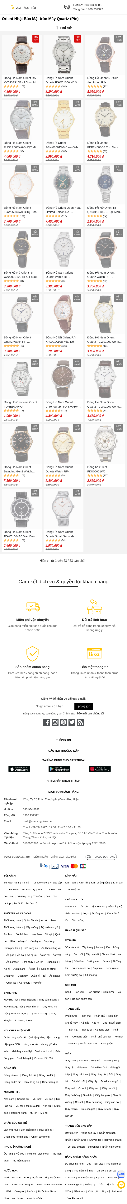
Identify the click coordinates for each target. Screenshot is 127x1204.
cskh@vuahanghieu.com (38, 821)
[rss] (80, 722)
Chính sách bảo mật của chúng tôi (83, 713)
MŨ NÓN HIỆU (12, 1092)
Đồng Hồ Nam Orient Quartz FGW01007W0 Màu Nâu (104, 404)
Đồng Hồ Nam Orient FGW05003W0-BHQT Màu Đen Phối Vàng (21, 210)
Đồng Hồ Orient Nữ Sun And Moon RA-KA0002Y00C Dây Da (102, 80)
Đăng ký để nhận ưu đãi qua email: (63, 698)
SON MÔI (70, 985)
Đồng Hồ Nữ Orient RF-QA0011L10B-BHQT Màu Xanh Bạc (103, 210)
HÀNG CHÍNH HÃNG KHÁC (81, 1156)
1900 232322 (94, 9)
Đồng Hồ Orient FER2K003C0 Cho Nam (102, 145)
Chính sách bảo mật (63, 857)
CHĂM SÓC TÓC (75, 899)
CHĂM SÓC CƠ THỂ (15, 1122)
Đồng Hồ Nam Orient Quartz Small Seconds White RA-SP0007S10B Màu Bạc (61, 534)
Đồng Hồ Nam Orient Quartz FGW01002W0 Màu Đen (104, 340)
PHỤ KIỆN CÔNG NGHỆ (17, 1146)
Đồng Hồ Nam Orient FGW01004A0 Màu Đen (19, 534)
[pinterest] (63, 722)
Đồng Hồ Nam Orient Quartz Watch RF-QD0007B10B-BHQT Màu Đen (103, 275)
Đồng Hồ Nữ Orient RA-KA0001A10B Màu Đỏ (61, 339)
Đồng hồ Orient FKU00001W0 (97, 469)
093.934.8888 (92, 5)
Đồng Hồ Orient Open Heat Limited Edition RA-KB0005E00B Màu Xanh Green (63, 210)
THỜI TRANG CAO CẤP (17, 913)
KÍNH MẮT (71, 875)
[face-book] (46, 722)
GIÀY (68, 1053)
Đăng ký (84, 706)
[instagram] (55, 722)
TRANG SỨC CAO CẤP (78, 1125)
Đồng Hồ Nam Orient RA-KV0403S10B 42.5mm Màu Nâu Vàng (21, 80)
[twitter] (71, 722)
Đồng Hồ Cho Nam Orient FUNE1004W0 (20, 404)
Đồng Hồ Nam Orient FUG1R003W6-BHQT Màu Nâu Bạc (21, 145)
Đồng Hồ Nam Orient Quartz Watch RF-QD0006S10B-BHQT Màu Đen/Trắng (20, 340)
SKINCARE (10, 992)
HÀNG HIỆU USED (75, 930)
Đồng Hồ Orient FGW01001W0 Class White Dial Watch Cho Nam (63, 145)
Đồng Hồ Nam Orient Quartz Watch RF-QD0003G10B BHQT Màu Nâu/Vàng (62, 469)
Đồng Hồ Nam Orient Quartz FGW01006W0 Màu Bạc (63, 80)
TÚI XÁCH (10, 875)
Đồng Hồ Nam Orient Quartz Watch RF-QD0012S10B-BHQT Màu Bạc (62, 275)
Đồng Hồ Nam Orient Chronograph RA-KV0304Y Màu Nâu (63, 404)
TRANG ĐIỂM (73, 1008)
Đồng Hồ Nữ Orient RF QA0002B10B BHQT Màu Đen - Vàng (20, 275)
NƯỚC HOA (10, 1170)
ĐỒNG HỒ (10, 1068)
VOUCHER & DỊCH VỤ (17, 1030)
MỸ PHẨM (70, 940)
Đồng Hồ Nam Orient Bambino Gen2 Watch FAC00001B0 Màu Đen (18, 469)
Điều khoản (41, 857)
